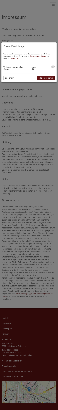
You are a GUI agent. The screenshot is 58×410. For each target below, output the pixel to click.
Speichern (9, 78)
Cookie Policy (14, 58)
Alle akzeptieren (46, 78)
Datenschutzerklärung (38, 56)
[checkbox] (53, 67)
